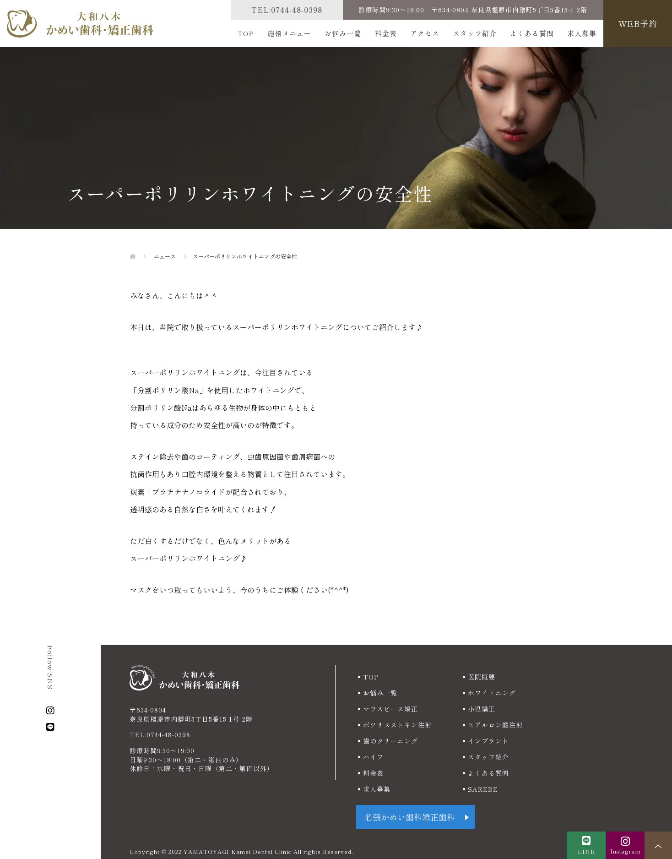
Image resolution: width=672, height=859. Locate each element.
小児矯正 (481, 708)
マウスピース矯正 (390, 708)
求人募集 (581, 33)
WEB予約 (637, 23)
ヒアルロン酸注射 (495, 724)
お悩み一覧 (343, 33)
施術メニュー (289, 33)
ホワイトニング (492, 692)
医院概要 (481, 676)
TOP (246, 33)
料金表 (386, 33)
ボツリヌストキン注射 (397, 724)
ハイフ (373, 756)
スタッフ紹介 (475, 33)
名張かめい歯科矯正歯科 (409, 817)
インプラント (488, 740)
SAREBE (483, 789)
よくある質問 (532, 33)
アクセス (424, 33)
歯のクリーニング (390, 740)
